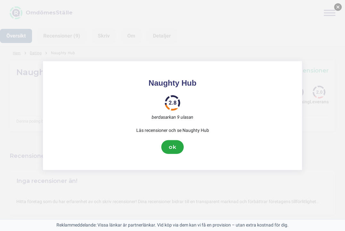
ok (172, 147)
